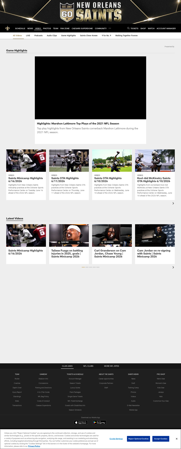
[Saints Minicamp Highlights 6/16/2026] (26, 173)
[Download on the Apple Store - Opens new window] (81, 422)
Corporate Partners (106, 383)
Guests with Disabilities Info (75, 405)
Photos (133, 392)
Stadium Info (43, 379)
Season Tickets (75, 383)
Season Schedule (75, 410)
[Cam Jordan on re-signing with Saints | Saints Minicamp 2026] (155, 242)
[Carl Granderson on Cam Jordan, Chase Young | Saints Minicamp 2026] (112, 242)
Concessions (43, 383)
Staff (106, 388)
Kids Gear (160, 388)
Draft (133, 383)
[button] (83, 267)
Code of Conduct (43, 401)
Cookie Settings (116, 439)
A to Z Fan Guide (43, 392)
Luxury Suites (75, 388)
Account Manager (75, 379)
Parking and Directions (43, 388)
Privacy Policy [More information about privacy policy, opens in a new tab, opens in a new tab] (34, 446)
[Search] (128, 28)
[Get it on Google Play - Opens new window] (99, 423)
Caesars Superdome (43, 405)
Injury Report (17, 392)
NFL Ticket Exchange (75, 401)
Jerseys (161, 392)
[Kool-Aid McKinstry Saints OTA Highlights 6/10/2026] (155, 174)
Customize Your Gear (161, 401)
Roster (17, 379)
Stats (17, 401)
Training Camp (133, 388)
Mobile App (133, 410)
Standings (17, 396)
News (133, 379)
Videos (133, 396)
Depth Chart (17, 388)
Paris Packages (75, 392)
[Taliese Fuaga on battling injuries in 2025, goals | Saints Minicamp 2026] (69, 242)
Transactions (17, 405)
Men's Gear (161, 379)
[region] (90, 439)
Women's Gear (161, 383)
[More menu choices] (110, 28)
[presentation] (174, 203)
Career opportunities (106, 379)
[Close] (177, 439)
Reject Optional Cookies (138, 439)
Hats (160, 396)
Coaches (17, 383)
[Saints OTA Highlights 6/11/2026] (69, 173)
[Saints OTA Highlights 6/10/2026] (112, 173)
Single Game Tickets (75, 396)
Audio (133, 401)
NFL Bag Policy (43, 396)
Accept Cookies (160, 439)
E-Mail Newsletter (133, 405)
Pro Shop (161, 374)
